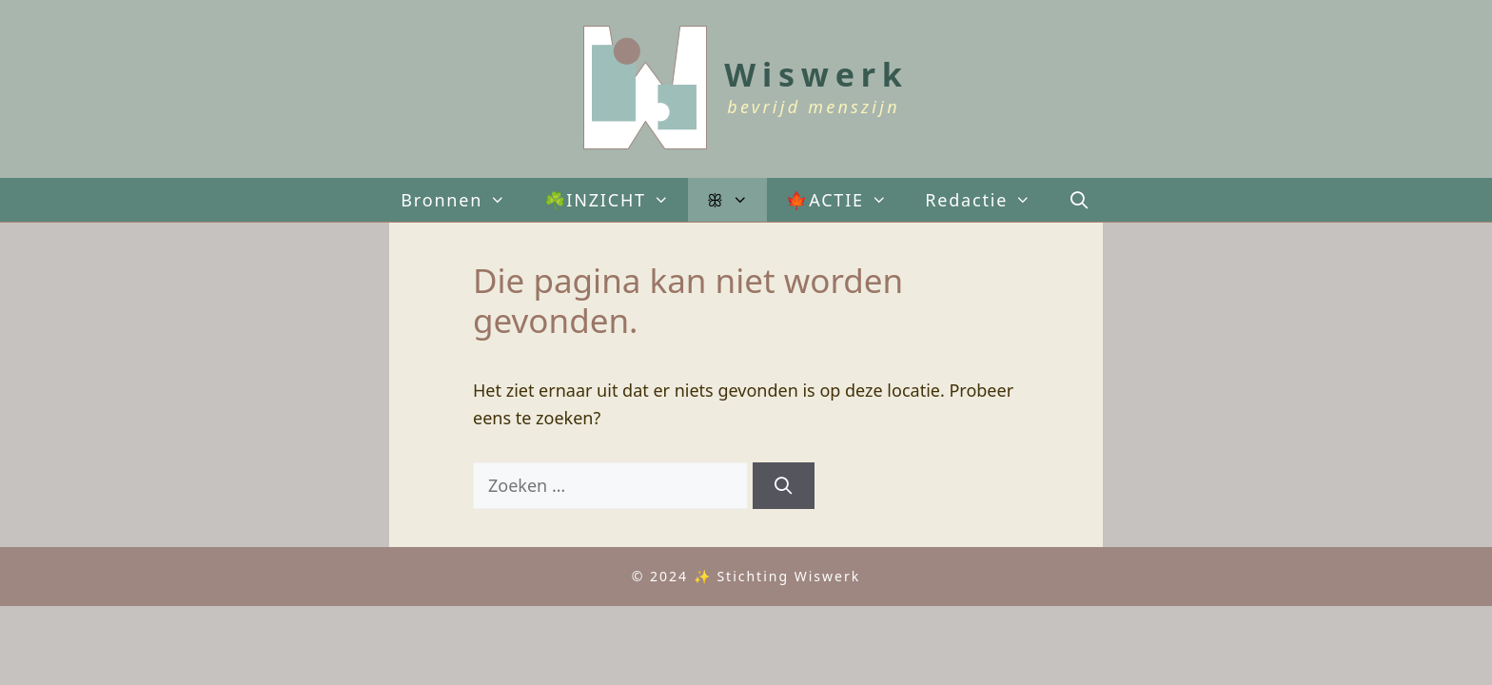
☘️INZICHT (616, 200)
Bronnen (462, 200)
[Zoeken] (784, 485)
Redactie (987, 200)
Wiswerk (816, 74)
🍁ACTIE (846, 200)
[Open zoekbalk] (1080, 200)
